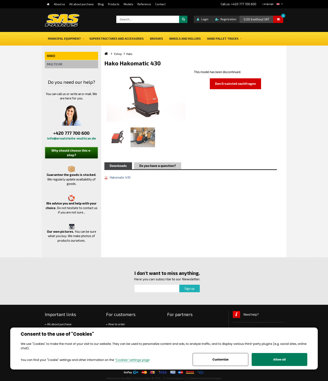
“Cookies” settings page (132, 360)
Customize (220, 359)
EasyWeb (126, 378)
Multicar (54, 64)
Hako (51, 56)
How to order (116, 324)
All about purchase (59, 324)
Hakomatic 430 (120, 177)
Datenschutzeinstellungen (206, 378)
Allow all (279, 359)
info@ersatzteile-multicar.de (71, 138)
